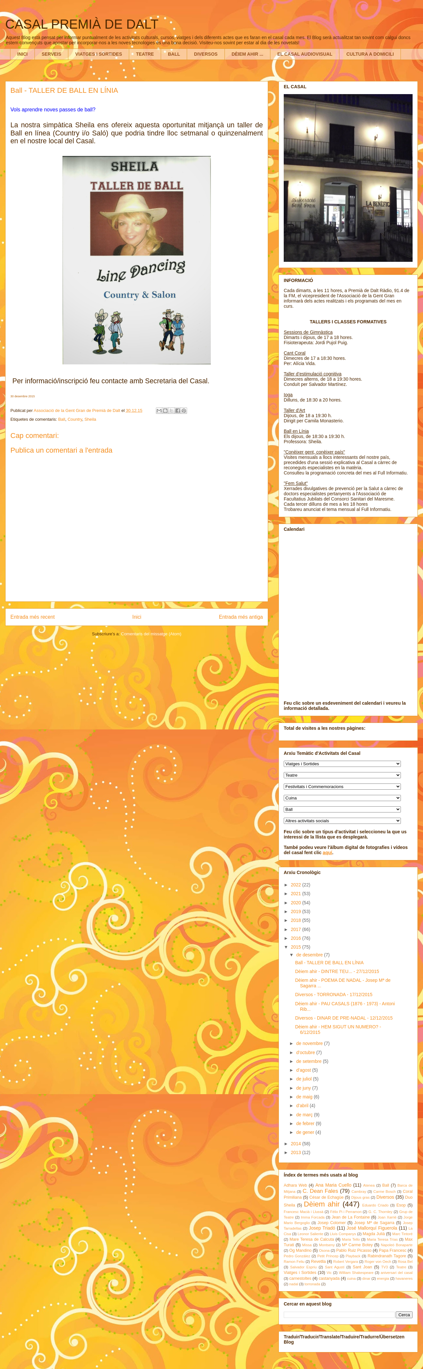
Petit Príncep (327, 1256)
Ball (61, 419)
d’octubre (306, 1052)
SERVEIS (51, 54)
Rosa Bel (405, 1261)
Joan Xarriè (387, 1217)
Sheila (90, 419)
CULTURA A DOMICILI (370, 54)
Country (75, 419)
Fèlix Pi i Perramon (346, 1212)
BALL (174, 54)
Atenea (369, 1185)
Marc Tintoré (402, 1234)
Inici (137, 617)
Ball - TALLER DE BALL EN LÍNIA (329, 962)
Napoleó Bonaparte (397, 1245)
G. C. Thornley (380, 1212)
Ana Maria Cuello (333, 1185)
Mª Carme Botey (357, 1245)
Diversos (385, 1197)
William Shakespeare (356, 1273)
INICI (22, 54)
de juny (304, 1088)
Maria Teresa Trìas (382, 1239)
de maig (305, 1096)
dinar (366, 1278)
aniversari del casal (397, 1273)
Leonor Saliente (310, 1234)
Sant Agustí (335, 1267)
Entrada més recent (32, 617)
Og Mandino (300, 1250)
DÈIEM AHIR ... (248, 54)
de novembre (310, 1043)
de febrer (306, 1123)
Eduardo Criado (375, 1205)
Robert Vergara (345, 1261)
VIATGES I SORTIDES (98, 54)
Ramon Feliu (294, 1261)
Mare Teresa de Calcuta (312, 1239)
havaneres (404, 1278)
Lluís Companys (343, 1234)
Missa (307, 1245)
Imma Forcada (313, 1217)
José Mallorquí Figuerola (372, 1228)
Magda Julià (374, 1234)
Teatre (401, 1267)
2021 (296, 893)
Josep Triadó (322, 1228)
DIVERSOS (205, 54)
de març (305, 1114)
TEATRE (145, 54)
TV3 (384, 1267)
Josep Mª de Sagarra (374, 1223)
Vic (329, 1273)
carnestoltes (300, 1278)
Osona (324, 1250)
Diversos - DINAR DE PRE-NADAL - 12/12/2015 (344, 1018)
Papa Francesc (392, 1250)
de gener (305, 1132)
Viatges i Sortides (300, 1272)
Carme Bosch (384, 1191)
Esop (401, 1205)
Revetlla (318, 1261)
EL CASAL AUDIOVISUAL (304, 54)
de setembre (309, 1061)
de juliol (304, 1078)
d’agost (304, 1070)
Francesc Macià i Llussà (303, 1212)
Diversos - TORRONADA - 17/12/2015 (334, 994)
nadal (293, 1284)
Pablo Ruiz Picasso (354, 1250)
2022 (296, 884)
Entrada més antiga (241, 617)
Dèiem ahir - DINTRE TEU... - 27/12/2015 (337, 971)
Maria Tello (351, 1239)
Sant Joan (362, 1267)
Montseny (327, 1245)
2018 (296, 920)
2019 (296, 911)
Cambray (358, 1191)
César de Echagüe (326, 1197)
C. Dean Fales (320, 1191)
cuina (351, 1278)
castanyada (329, 1278)
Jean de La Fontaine (351, 1217)
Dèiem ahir (322, 1204)
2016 (296, 938)
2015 (296, 947)
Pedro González (297, 1256)
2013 (296, 1152)
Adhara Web (295, 1185)
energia (383, 1278)
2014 (296, 1143)
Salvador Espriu (303, 1267)
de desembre (310, 954)
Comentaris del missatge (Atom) (151, 633)
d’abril (302, 1105)
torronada (312, 1284)
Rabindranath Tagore (387, 1256)
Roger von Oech (377, 1261)
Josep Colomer (332, 1223)
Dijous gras (360, 1197)
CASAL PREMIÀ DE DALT (81, 24)
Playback (353, 1256)
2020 (296, 902)
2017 (296, 929)
